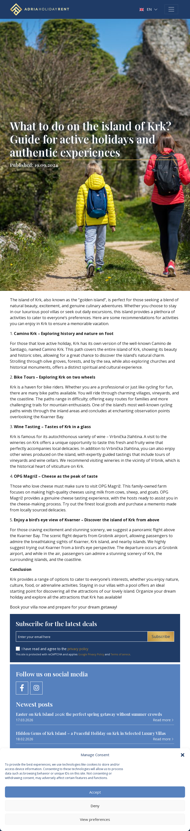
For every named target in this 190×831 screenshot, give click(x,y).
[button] (182, 754)
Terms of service (120, 654)
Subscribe (161, 636)
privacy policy (78, 648)
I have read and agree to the (55, 648)
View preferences (95, 819)
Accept (95, 792)
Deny (95, 805)
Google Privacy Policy (91, 654)
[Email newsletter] (82, 636)
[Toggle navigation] (171, 9)
